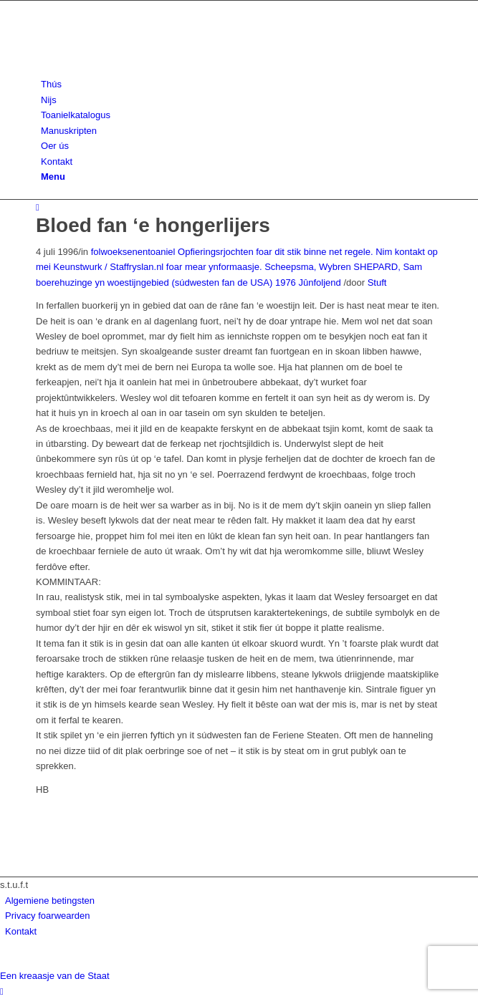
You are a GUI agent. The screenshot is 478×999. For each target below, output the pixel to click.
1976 (285, 282)
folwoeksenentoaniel (133, 251)
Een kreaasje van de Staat (55, 975)
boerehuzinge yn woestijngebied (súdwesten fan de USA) (154, 282)
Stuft (377, 282)
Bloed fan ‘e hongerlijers (153, 225)
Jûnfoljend (319, 282)
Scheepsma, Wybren (307, 266)
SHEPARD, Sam (387, 266)
